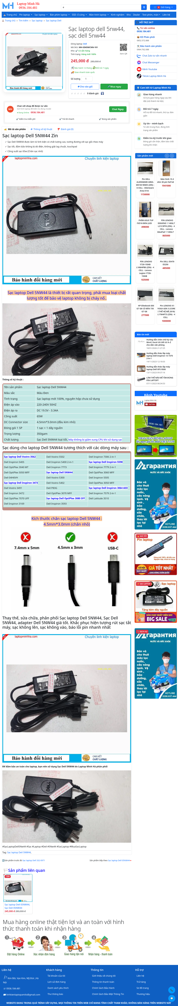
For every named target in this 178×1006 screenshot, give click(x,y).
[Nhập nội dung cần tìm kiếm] (101, 7)
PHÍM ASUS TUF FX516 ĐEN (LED (145, 222)
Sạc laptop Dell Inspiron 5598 (106, 462)
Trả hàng (141, 981)
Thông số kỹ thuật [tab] (41, 129)
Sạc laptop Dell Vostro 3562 (20, 456)
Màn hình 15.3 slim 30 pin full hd (165, 180)
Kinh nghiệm (117, 14)
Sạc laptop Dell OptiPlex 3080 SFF (65, 498)
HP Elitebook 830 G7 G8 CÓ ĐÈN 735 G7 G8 (145, 308)
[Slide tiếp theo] (172, 156)
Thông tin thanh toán (103, 981)
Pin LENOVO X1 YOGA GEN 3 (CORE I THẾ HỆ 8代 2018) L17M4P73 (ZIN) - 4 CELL (166, 311)
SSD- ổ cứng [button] (78, 14)
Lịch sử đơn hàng (56, 981)
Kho (129, 14)
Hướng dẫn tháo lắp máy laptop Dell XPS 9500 (158, 368)
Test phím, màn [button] (150, 14)
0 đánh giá (92, 93)
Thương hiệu (143, 994)
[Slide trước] (167, 156)
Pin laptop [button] (24, 14)
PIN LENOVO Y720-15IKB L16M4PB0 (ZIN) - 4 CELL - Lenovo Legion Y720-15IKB (145, 268)
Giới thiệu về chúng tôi (104, 975)
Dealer (136, 14)
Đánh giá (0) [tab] (65, 129)
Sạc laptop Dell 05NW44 (119, 860)
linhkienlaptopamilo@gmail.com (23, 994)
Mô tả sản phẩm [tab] (15, 129)
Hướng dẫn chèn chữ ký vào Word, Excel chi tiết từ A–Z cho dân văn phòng (159, 342)
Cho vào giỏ (84, 86)
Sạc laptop (37, 20)
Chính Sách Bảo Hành (103, 987)
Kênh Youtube (149, 69)
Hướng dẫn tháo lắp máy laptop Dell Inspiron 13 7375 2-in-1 (159, 356)
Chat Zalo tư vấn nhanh (154, 55)
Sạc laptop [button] (40, 14)
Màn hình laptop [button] (98, 14)
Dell (85, 43)
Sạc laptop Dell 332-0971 (34, 860)
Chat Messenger (150, 62)
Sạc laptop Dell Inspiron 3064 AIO (108, 488)
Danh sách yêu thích (58, 987)
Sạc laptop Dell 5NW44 (59, 472)
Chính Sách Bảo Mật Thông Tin (108, 994)
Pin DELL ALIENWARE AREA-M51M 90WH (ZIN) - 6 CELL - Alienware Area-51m (145, 185)
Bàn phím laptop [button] (59, 14)
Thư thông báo (55, 994)
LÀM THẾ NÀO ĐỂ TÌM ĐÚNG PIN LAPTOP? (159, 379)
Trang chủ (10, 20)
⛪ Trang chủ (10, 14)
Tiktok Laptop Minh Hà (154, 76)
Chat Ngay (118, 109)
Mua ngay (114, 86)
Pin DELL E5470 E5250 (167, 263)
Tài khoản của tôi (56, 975)
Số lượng (75, 78)
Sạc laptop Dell (53, 20)
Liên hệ (166, 14)
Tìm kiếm (23, 20)
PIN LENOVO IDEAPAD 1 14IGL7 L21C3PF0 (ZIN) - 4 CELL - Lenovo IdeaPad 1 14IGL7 (166, 226)
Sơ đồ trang (143, 987)
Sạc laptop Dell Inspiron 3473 (21, 482)
